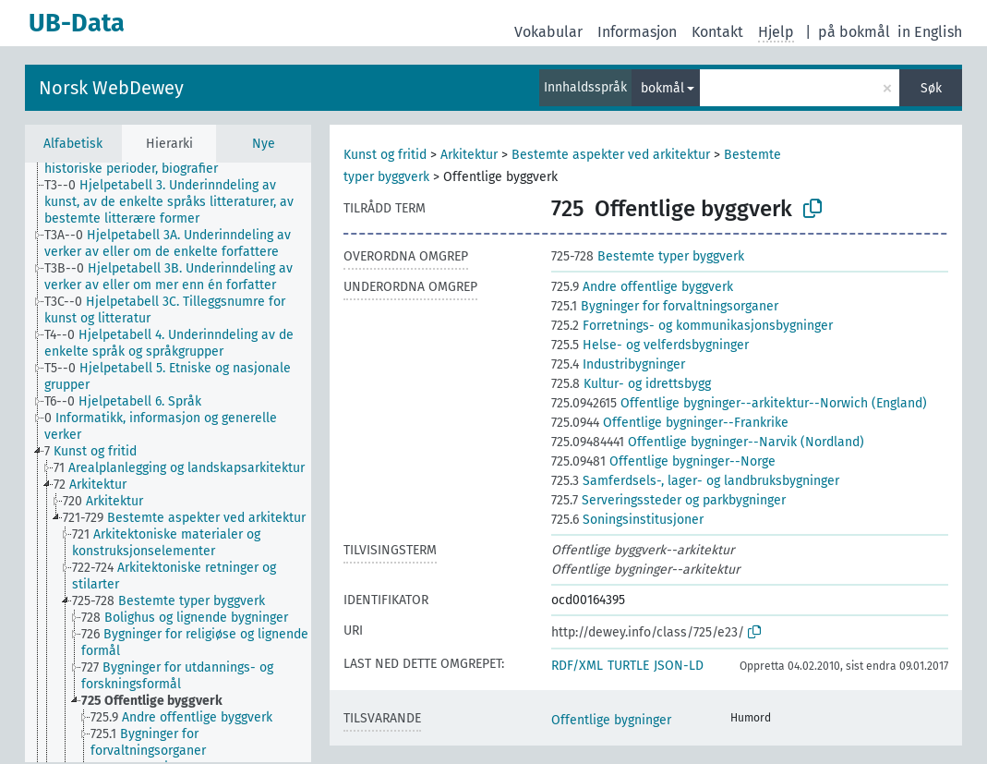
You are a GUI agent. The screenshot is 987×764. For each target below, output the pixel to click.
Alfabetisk (72, 144)
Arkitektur (469, 155)
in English (929, 32)
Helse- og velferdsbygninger (650, 345)
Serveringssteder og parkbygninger (668, 500)
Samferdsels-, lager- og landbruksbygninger (695, 481)
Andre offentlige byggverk (642, 287)
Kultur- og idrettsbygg (631, 384)
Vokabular (548, 32)
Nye (263, 144)
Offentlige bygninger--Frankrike (669, 423)
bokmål (662, 88)
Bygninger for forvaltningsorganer (664, 306)
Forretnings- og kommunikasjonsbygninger (692, 325)
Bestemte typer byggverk (647, 256)
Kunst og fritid (385, 155)
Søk (931, 88)
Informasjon (637, 32)
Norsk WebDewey (111, 88)
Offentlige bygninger (611, 720)
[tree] (168, 462)
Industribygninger (618, 364)
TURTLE (628, 665)
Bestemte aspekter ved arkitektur (611, 155)
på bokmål (854, 32)
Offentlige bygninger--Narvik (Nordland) (707, 442)
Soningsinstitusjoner (627, 520)
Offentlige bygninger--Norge (663, 461)
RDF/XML (577, 665)
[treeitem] (185, 202)
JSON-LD (679, 665)
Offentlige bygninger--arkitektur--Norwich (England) (739, 403)
